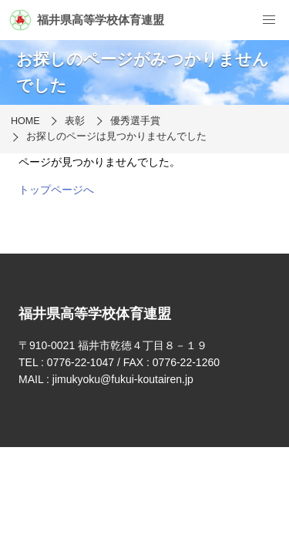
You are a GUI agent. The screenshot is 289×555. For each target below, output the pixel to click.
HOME (25, 121)
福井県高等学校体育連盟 (86, 20)
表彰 (75, 121)
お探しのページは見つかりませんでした (116, 136)
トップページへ (56, 189)
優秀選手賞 (135, 121)
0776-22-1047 (80, 362)
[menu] (269, 20)
